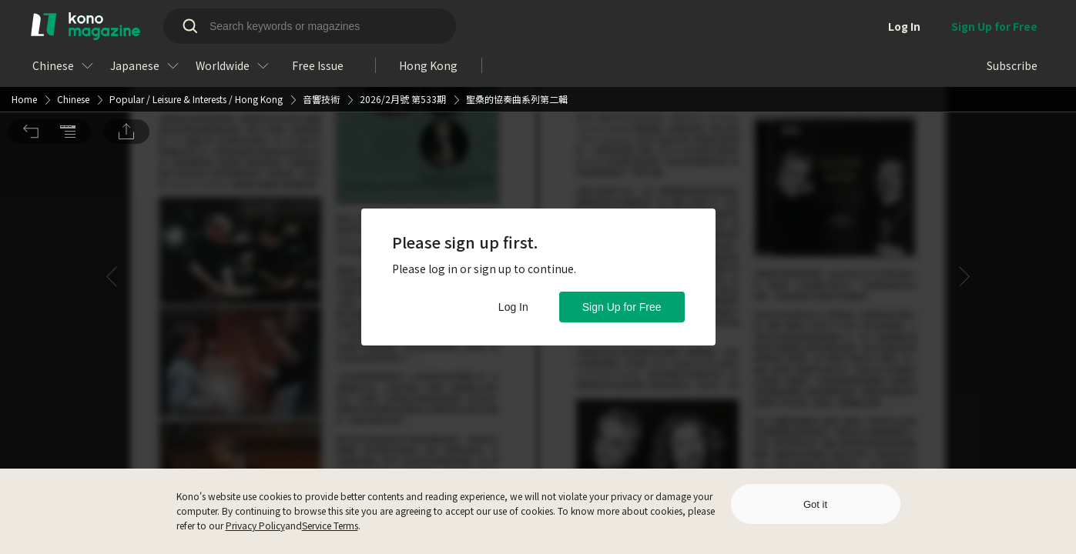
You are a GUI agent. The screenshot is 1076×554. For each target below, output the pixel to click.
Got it (815, 504)
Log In (513, 307)
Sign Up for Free (622, 307)
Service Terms (330, 525)
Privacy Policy (255, 525)
